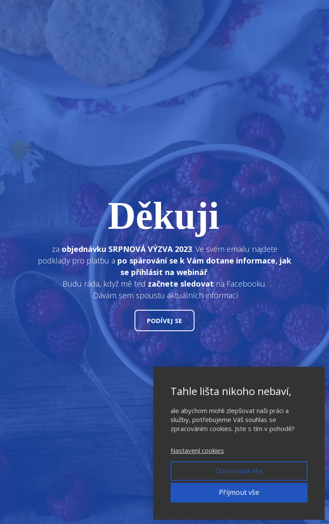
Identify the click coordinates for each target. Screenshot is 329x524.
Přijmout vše (239, 492)
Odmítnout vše (239, 471)
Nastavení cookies (197, 450)
